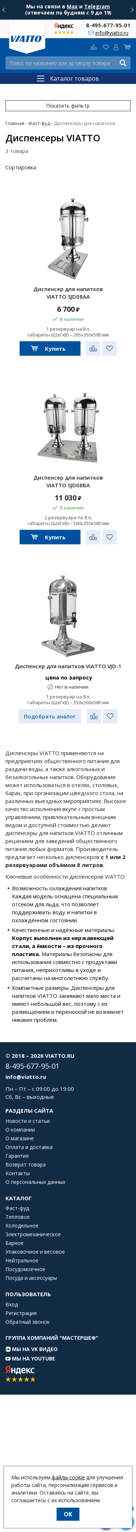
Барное (14, 1243)
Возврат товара (25, 1164)
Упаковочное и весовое (35, 1251)
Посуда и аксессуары (31, 1278)
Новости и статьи (27, 1121)
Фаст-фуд (17, 1208)
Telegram (97, 6)
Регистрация (21, 1313)
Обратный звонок (27, 1322)
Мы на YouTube (30, 1358)
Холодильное (21, 1225)
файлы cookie (68, 1477)
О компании (20, 1129)
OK (68, 1514)
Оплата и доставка (29, 1147)
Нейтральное (21, 1260)
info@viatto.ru (111, 32)
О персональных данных (35, 1182)
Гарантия (17, 1155)
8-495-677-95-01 (108, 24)
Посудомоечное (25, 1269)
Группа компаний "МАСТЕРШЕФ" (51, 1337)
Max (72, 6)
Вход (11, 1304)
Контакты (17, 1173)
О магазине (19, 1138)
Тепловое (17, 1216)
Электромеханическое (33, 1234)
